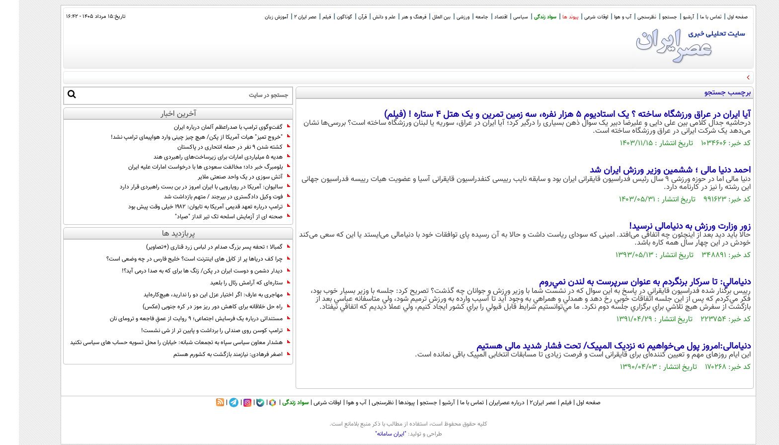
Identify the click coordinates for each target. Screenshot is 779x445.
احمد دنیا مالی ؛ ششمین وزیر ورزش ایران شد (651, 171)
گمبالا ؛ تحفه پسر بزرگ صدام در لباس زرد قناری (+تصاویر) (199, 247)
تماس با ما (691, 17)
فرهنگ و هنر (395, 17)
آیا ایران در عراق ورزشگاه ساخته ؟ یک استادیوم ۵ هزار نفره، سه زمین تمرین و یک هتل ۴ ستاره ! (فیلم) (548, 115)
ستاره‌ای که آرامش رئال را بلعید (231, 282)
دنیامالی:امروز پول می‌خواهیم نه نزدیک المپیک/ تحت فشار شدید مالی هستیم (595, 347)
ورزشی (444, 17)
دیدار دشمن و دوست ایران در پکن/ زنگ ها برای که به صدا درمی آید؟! (187, 271)
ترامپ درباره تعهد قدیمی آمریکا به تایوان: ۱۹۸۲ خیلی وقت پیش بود (190, 206)
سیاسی (501, 17)
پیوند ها (551, 17)
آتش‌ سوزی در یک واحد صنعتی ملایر (225, 177)
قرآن (343, 17)
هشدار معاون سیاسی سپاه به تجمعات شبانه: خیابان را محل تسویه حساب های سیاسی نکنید (161, 342)
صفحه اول (718, 17)
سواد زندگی (526, 17)
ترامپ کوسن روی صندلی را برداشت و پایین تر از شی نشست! (196, 330)
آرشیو (669, 17)
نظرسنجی (628, 17)
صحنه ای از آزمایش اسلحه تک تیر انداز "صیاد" (213, 216)
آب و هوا (604, 17)
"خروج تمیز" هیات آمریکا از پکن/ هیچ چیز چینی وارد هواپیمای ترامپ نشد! (180, 137)
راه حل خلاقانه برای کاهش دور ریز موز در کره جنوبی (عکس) (197, 306)
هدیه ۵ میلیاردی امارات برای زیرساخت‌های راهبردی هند (203, 157)
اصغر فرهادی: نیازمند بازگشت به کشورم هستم (213, 354)
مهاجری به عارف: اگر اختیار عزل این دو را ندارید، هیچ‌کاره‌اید (198, 294)
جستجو (650, 17)
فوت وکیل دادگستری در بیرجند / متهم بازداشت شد (208, 196)
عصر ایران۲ (524, 402)
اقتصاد (481, 17)
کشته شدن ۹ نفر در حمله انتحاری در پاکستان (214, 147)
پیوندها (388, 402)
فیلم (308, 17)
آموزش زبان (257, 17)
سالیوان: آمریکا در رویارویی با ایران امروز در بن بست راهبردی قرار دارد (186, 186)
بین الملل (422, 17)
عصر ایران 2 (286, 17)
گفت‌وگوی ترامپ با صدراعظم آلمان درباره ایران (213, 127)
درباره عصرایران (488, 402)
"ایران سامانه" (372, 434)
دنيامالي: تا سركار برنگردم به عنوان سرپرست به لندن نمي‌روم (626, 282)
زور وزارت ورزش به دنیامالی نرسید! (671, 227)
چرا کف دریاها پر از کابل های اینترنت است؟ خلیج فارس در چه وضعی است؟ (179, 259)
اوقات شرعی (577, 17)
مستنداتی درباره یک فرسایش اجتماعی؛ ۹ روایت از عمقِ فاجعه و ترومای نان (181, 318)
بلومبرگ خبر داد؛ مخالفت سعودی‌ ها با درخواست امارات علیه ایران (190, 167)
